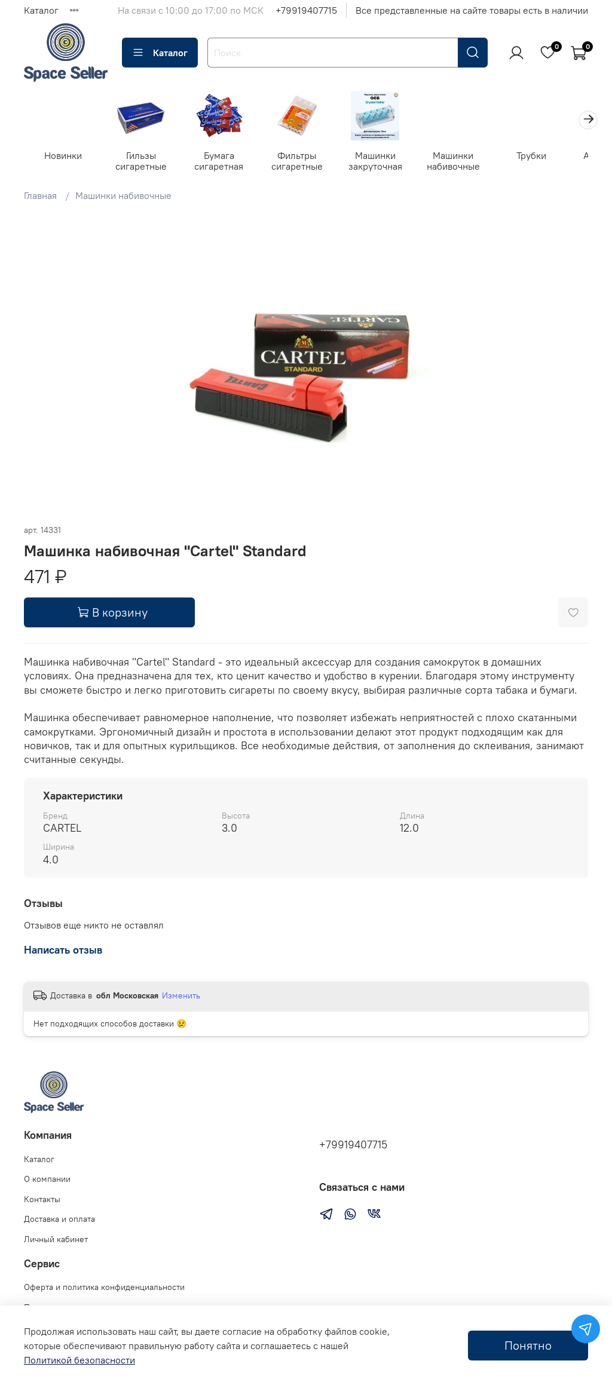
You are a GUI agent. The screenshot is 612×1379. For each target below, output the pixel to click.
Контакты (42, 1199)
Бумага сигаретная (225, 162)
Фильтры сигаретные (306, 162)
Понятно (528, 1345)
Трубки (547, 157)
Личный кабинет (56, 1239)
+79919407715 (306, 10)
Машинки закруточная (387, 162)
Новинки (64, 157)
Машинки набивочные (467, 162)
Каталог (41, 10)
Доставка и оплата (59, 1219)
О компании (47, 1178)
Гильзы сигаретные (144, 162)
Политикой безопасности (79, 1360)
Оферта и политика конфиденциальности (104, 1287)
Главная (40, 197)
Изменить (181, 997)
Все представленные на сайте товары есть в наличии (472, 10)
